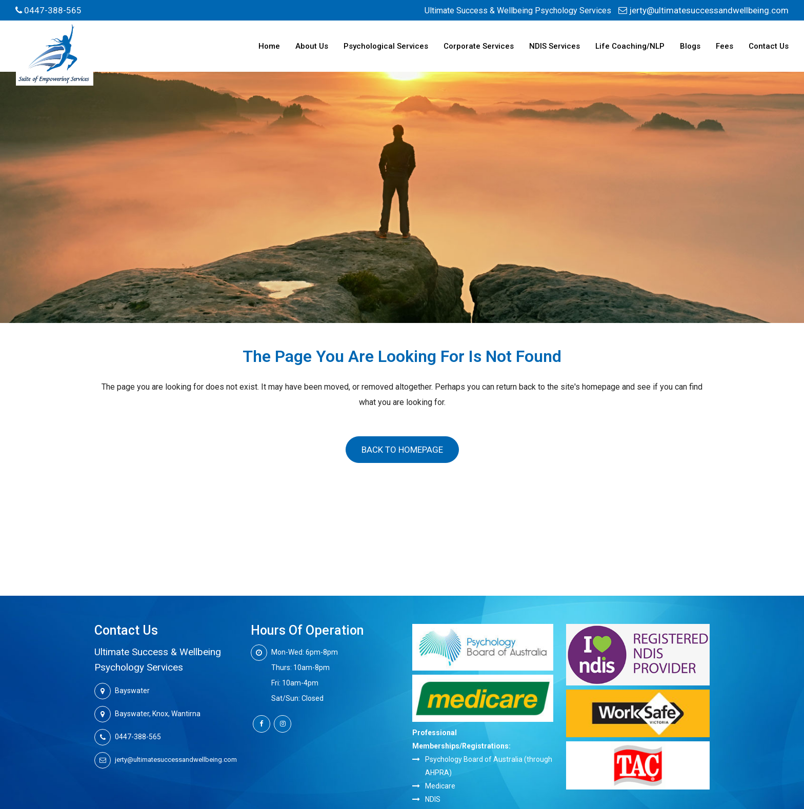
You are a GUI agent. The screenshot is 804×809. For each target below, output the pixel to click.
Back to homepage (402, 449)
